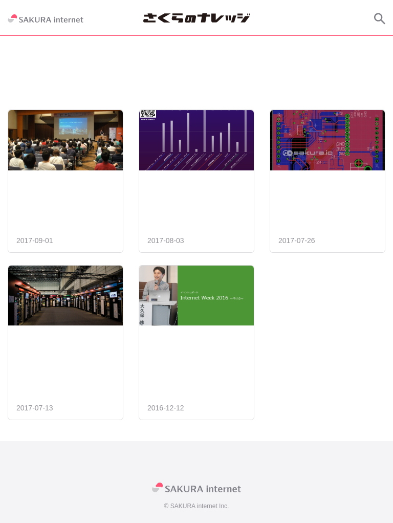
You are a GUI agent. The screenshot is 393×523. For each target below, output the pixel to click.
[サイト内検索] (379, 18)
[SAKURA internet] (45, 18)
